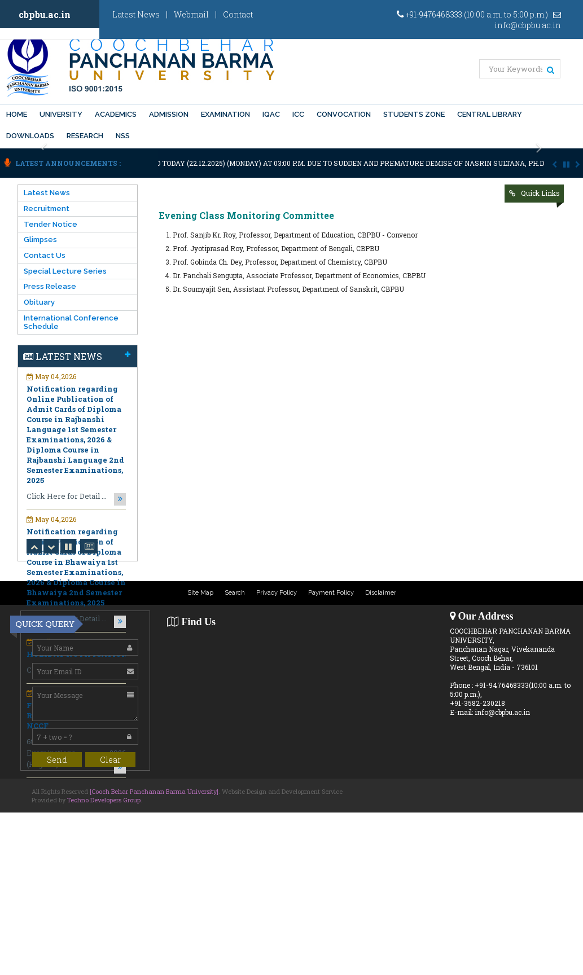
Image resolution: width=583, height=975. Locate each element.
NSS (123, 135)
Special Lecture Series (65, 271)
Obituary (39, 302)
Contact (238, 14)
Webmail (191, 14)
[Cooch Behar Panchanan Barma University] (154, 791)
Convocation (344, 114)
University (61, 114)
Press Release (50, 286)
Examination (225, 114)
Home (16, 114)
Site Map (200, 592)
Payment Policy (331, 592)
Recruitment (46, 208)
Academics (116, 114)
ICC (298, 114)
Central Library (489, 114)
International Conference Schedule (71, 322)
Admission (169, 114)
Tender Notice (50, 224)
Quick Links (540, 192)
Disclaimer (380, 592)
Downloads (30, 135)
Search (235, 592)
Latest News (136, 14)
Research (85, 135)
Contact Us (44, 255)
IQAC (271, 114)
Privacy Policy (276, 592)
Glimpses (40, 239)
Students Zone (414, 114)
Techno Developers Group (104, 800)
